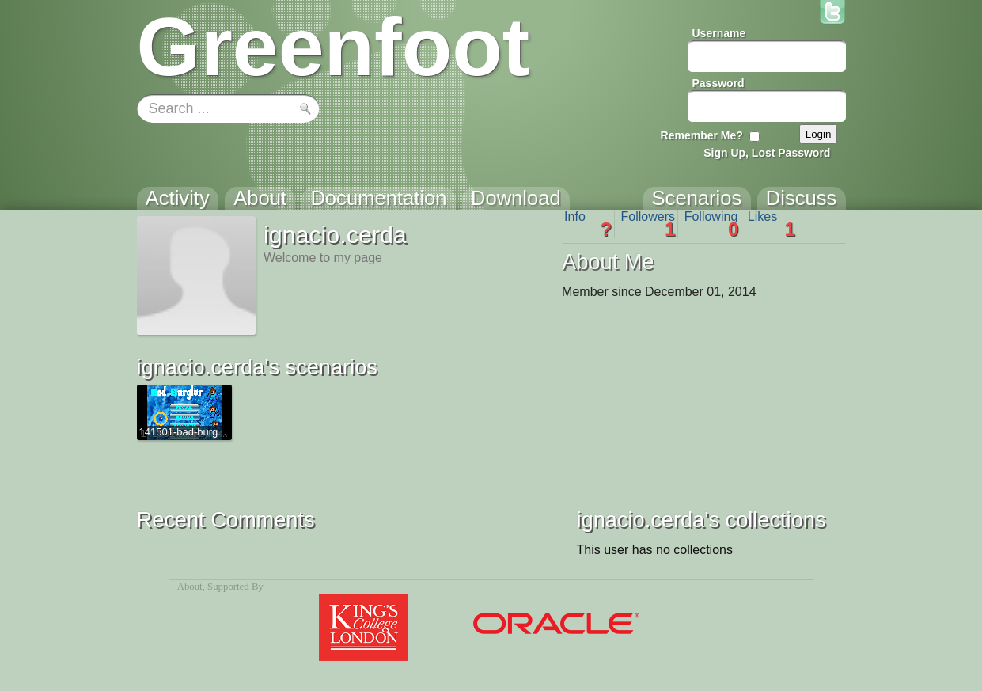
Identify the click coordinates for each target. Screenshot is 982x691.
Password (718, 83)
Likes (771, 224)
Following (711, 224)
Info (588, 224)
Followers (648, 224)
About (190, 586)
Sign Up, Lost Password (766, 152)
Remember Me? (702, 135)
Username (719, 33)
